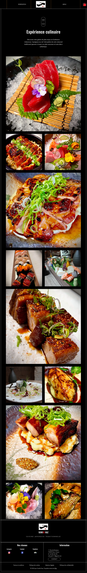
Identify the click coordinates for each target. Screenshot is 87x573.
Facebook (22, 549)
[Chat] (9, 552)
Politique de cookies (34, 565)
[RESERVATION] (22, 4)
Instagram (9, 549)
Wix (56, 568)
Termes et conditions (18, 565)
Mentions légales (49, 565)
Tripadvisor (35, 549)
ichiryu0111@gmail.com (54, 556)
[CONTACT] (54, 559)
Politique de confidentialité (66, 565)
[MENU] (64, 4)
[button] (84, 4)
